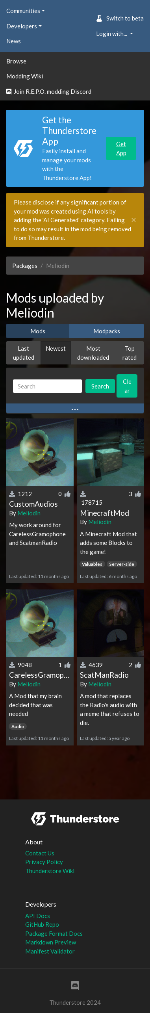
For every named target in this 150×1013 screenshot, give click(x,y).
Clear (127, 386)
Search (100, 386)
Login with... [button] (112, 33)
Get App (121, 148)
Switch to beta (120, 18)
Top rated (129, 353)
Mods (37, 331)
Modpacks (106, 331)
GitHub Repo (42, 924)
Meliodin (29, 513)
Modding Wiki (24, 76)
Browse (16, 61)
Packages (24, 265)
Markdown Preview (50, 942)
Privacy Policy (44, 861)
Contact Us (39, 853)
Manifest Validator (50, 951)
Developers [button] (21, 26)
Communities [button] (23, 10)
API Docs (37, 915)
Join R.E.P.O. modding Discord (48, 91)
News (13, 41)
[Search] (47, 386)
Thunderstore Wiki (49, 870)
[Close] (133, 220)
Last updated (23, 353)
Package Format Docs (54, 933)
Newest (56, 348)
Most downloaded (93, 353)
